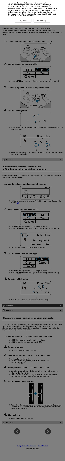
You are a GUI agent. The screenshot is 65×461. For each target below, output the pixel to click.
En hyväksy (36, 10)
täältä (17, 8)
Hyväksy (41, 8)
